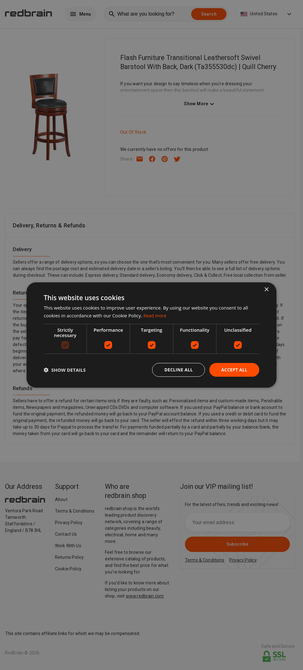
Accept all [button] (234, 370)
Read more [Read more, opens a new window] (155, 315)
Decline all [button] (177, 370)
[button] (65, 370)
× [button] (266, 289)
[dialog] (151, 335)
